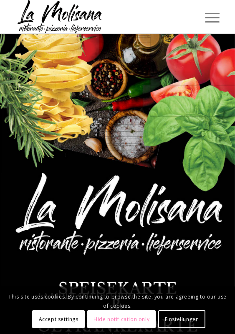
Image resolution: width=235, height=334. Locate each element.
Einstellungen (182, 319)
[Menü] (206, 17)
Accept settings (58, 319)
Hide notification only (121, 319)
